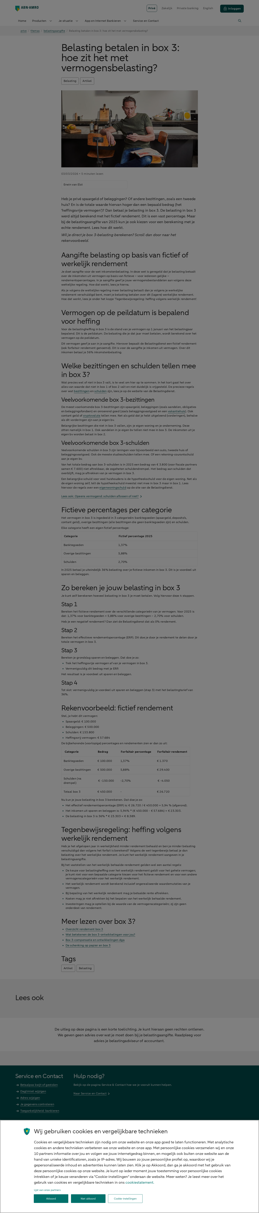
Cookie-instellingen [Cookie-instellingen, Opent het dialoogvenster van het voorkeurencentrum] (125, 1198)
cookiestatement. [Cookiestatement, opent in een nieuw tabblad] (139, 1182)
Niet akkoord (88, 1198)
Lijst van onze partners (47, 1190)
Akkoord (51, 1198)
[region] (129, 1166)
